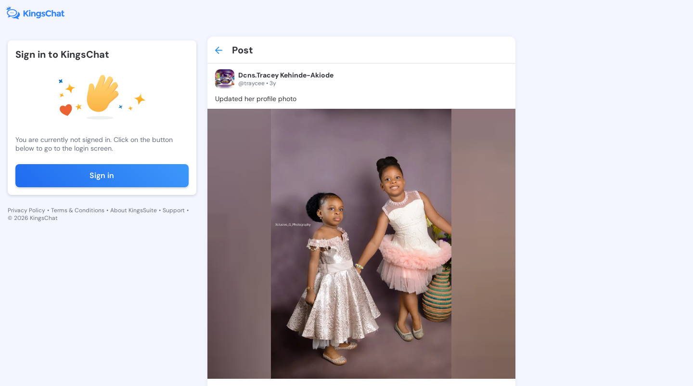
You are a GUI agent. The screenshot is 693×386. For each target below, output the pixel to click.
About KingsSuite (133, 210)
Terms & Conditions (77, 210)
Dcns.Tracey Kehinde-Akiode (286, 75)
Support (174, 210)
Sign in (102, 175)
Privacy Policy (26, 210)
